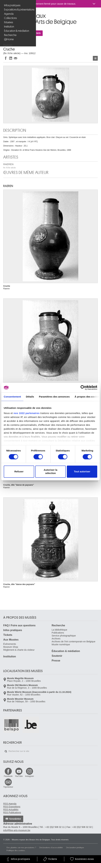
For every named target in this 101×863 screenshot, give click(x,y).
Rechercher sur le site (5, 751)
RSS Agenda (9, 803)
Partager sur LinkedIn (10, 58)
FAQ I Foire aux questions (19, 625)
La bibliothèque (59, 629)
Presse (56, 660)
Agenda (9, 13)
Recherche (10, 35)
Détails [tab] (30, 396)
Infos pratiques (12, 5)
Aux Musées (10, 639)
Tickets (7, 635)
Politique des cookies (16, 850)
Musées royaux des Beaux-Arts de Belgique (3, 14)
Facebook (8, 776)
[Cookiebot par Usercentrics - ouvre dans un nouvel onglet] (83, 387)
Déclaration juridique (75, 847)
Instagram (29, 776)
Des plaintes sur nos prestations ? (21, 847)
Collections (10, 18)
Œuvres (95, 58)
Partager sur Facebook (5, 58)
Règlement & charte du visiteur (18, 650)
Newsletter (15, 819)
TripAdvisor (8, 787)
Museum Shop (10, 647)
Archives (56, 638)
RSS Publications (12, 812)
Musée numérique (61, 644)
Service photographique (64, 635)
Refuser (19, 471)
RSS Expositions (11, 806)
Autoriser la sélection (50, 472)
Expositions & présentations (18, 9)
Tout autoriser (82, 471)
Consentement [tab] (12, 396)
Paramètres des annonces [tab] (54, 396)
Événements (9, 644)
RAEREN (9, 166)
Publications (58, 632)
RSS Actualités (10, 809)
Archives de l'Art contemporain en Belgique (73, 641)
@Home (9, 39)
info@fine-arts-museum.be (16, 830)
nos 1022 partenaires (27, 413)
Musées (8, 22)
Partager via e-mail (15, 58)
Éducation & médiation (16, 30)
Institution (9, 26)
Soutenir (57, 655)
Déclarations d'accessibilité (51, 847)
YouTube (19, 776)
